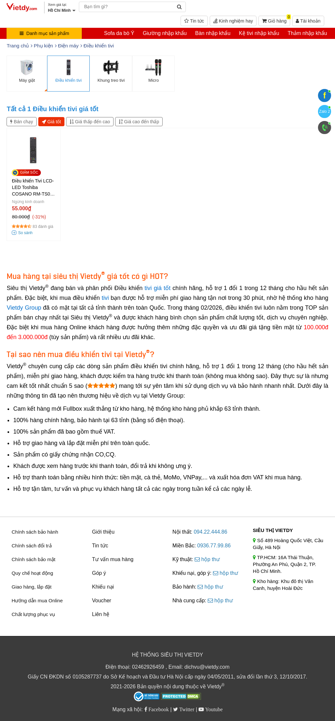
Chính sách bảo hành (34, 532)
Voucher (101, 600)
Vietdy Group (24, 307)
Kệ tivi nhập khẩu (259, 33)
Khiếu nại (103, 587)
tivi (105, 298)
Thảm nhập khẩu (307, 33)
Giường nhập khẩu (164, 33)
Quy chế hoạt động (32, 573)
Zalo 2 (324, 111)
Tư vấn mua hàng (112, 559)
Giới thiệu (103, 532)
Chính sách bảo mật (33, 559)
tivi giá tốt (157, 288)
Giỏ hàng (276, 20)
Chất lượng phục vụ (33, 614)
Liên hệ (100, 614)
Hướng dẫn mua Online (36, 600)
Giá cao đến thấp (139, 121)
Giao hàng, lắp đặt (31, 587)
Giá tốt (51, 121)
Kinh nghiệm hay (233, 21)
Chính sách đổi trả (31, 545)
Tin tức (194, 21)
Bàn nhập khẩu (212, 33)
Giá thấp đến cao (90, 121)
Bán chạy (21, 121)
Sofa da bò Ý (119, 33)
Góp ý (99, 573)
